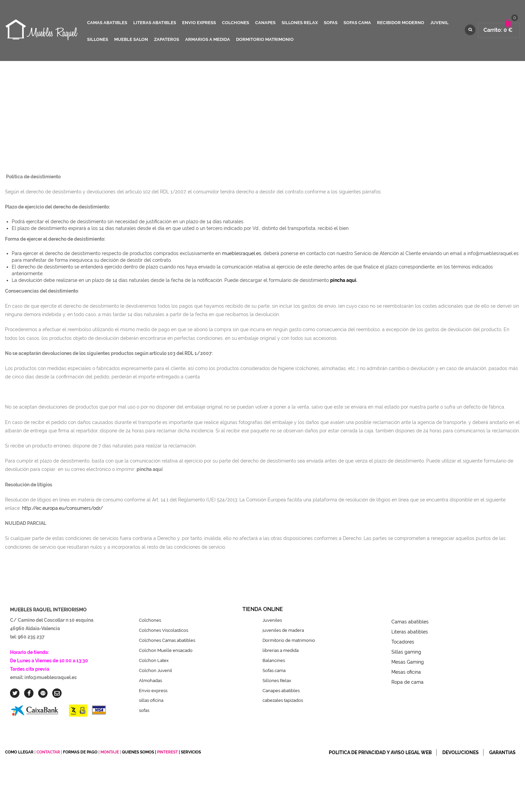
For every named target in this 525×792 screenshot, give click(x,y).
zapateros (166, 39)
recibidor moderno (400, 22)
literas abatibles (154, 22)
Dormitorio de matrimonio (288, 640)
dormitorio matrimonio (265, 39)
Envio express (153, 690)
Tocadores (402, 642)
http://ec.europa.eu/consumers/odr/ (62, 508)
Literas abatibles (409, 631)
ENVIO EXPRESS (199, 22)
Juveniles (272, 620)
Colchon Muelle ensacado (166, 650)
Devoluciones (460, 752)
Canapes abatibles (281, 690)
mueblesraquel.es (241, 253)
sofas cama (357, 22)
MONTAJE (110, 752)
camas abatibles (107, 22)
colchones (235, 22)
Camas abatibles (410, 621)
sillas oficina (151, 700)
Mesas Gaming (407, 662)
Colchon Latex (154, 660)
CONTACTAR (48, 752)
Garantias (502, 752)
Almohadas (150, 680)
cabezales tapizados (284, 700)
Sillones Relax (276, 680)
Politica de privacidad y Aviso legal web (380, 752)
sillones (97, 39)
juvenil (439, 22)
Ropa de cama (407, 682)
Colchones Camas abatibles (167, 640)
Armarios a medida (207, 39)
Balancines (273, 660)
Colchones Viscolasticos (163, 630)
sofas (331, 22)
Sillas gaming (406, 652)
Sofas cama (274, 670)
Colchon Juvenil (155, 670)
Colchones (150, 620)
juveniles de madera (283, 630)
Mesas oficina (406, 672)
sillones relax (300, 22)
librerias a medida (280, 650)
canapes (265, 22)
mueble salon (131, 39)
